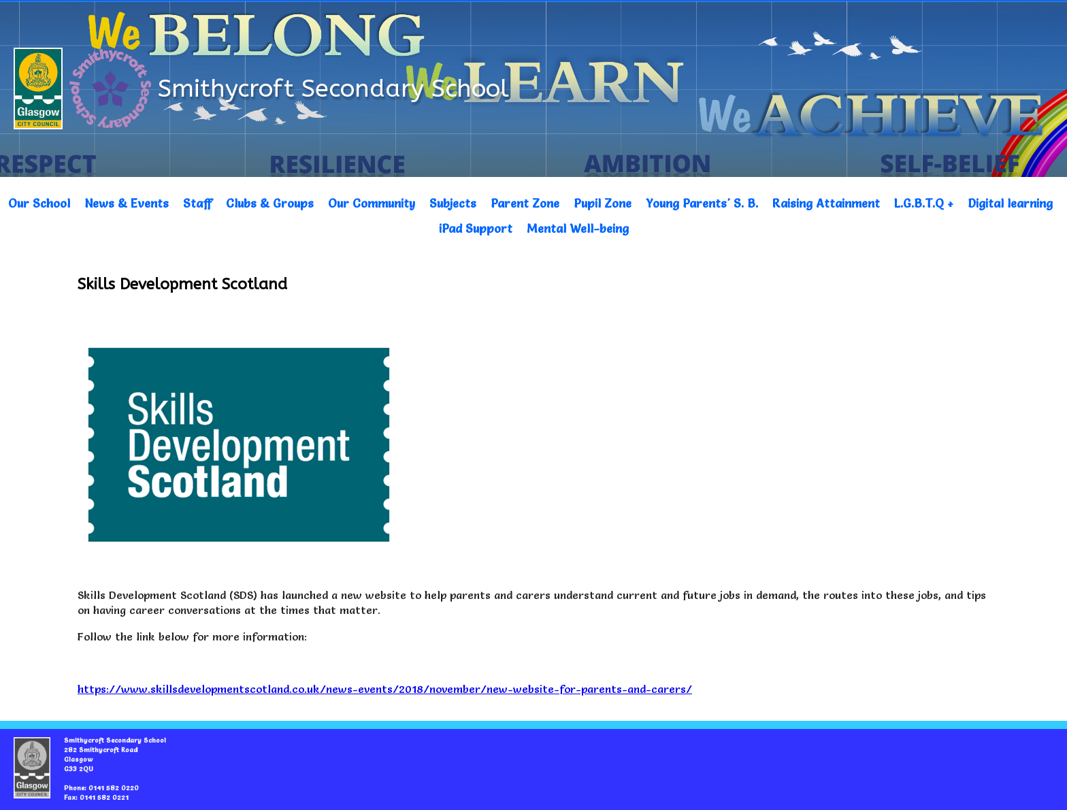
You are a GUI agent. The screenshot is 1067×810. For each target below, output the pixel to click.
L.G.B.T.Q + (923, 203)
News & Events (126, 203)
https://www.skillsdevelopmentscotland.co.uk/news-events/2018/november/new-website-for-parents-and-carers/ (385, 689)
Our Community (371, 203)
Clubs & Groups (270, 203)
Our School (39, 203)
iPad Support (475, 228)
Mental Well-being (578, 228)
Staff (197, 203)
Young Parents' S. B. (702, 203)
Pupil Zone (602, 203)
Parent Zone (525, 203)
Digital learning (1010, 203)
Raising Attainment (826, 203)
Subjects (452, 203)
